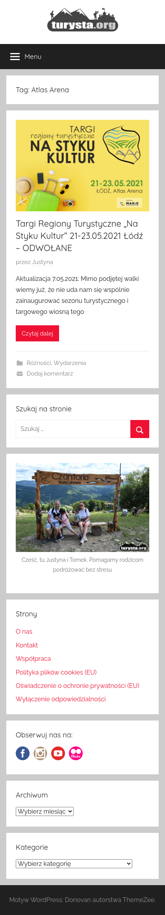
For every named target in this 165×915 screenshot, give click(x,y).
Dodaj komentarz (50, 373)
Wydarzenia (70, 363)
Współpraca (33, 658)
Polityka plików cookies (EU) (56, 672)
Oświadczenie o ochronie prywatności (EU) (77, 685)
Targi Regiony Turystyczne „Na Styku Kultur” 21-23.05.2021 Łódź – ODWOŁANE (79, 235)
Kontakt (27, 645)
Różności (39, 363)
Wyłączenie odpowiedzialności (61, 699)
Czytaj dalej (37, 333)
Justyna (42, 262)
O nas (24, 631)
